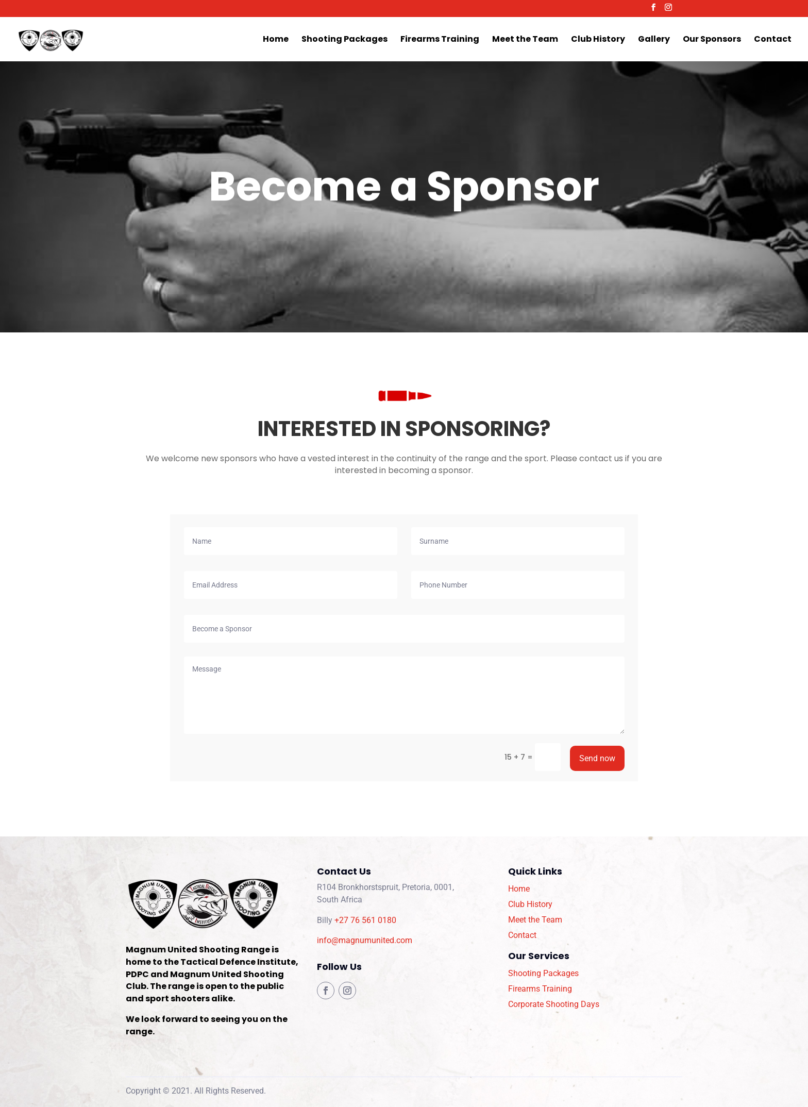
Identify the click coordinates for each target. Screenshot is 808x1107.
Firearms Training (439, 40)
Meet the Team (525, 40)
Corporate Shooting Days (553, 1004)
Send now (597, 758)
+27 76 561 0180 (365, 920)
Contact (773, 40)
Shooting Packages (344, 40)
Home (276, 40)
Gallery (654, 40)
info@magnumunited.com (364, 940)
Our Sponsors (712, 40)
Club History (598, 40)
